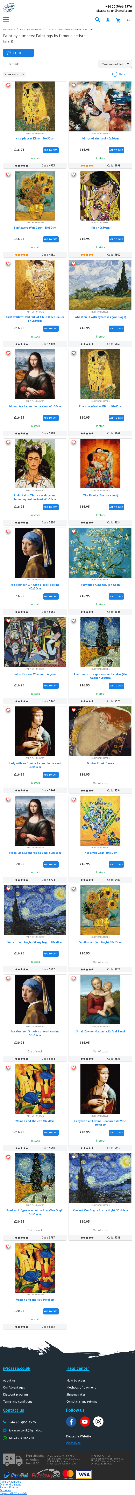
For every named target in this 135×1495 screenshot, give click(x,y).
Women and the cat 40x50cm (35, 1121)
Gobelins (5, 1490)
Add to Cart (51, 150)
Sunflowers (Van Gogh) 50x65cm (100, 942)
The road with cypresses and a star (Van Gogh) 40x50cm (100, 676)
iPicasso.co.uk (16, 1368)
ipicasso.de (73, 1443)
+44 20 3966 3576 (22, 1422)
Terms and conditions (17, 1401)
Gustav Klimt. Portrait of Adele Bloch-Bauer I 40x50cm (35, 318)
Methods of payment (81, 1387)
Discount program (15, 1394)
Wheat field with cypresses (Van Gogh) (100, 317)
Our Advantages (14, 1387)
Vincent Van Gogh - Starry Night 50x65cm (100, 1210)
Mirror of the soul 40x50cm (100, 138)
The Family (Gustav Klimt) (100, 495)
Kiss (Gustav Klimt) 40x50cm (35, 138)
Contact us (13, 1410)
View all (16, 74)
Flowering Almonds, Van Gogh (100, 585)
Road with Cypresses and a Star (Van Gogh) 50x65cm (35, 1212)
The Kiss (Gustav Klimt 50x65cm (100, 406)
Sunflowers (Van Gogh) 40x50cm (35, 227)
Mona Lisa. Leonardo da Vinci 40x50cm (35, 406)
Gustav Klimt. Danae (100, 763)
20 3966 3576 (118, 6)
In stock (14, 64)
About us (9, 1380)
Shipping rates (76, 1394)
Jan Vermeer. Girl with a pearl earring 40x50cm (35, 586)
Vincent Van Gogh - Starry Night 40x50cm (35, 942)
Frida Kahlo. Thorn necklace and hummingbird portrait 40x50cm (35, 497)
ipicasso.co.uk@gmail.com (114, 10)
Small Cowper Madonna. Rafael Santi (100, 1031)
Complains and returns (81, 1401)
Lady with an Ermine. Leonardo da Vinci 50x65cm (100, 1123)
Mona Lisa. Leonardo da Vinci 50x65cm (35, 853)
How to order (75, 1380)
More (122, 74)
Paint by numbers (10, 1481)
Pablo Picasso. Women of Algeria (35, 674)
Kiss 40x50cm (100, 227)
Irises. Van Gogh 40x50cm (100, 853)
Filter (13, 53)
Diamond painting (10, 1484)
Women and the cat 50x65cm (35, 1299)
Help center (77, 1368)
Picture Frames (9, 1487)
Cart (129, 20)
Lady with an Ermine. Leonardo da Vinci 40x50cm (35, 765)
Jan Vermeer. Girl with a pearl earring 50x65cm (35, 1033)
